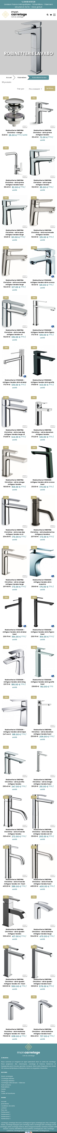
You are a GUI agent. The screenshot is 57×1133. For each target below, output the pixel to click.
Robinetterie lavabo (39, 77)
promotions (5, 1104)
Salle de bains (6, 1085)
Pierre (3, 1091)
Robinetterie (22, 77)
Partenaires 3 (5, 1116)
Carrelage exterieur (7, 1081)
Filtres (49, 88)
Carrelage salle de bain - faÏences (13, 1083)
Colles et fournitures (8, 1093)
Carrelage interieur (7, 1078)
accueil (3, 1101)
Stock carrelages (7, 1076)
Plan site (4, 1110)
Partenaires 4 (5, 1119)
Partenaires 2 (5, 1114)
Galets (3, 1089)
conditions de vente (8, 1106)
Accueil (9, 77)
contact (4, 1108)
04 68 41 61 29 (28, 2)
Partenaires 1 (5, 1112)
